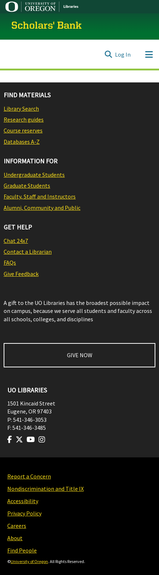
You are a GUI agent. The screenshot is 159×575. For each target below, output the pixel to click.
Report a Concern (29, 476)
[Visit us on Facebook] (9, 440)
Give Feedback (21, 273)
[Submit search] (108, 54)
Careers (16, 525)
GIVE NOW (79, 355)
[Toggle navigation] (149, 54)
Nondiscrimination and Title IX (45, 488)
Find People (22, 550)
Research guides (24, 119)
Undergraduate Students (34, 174)
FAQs (10, 262)
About (15, 538)
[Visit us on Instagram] (42, 440)
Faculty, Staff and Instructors (40, 196)
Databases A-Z (22, 141)
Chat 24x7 (16, 240)
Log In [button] (123, 54)
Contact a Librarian (28, 251)
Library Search (21, 108)
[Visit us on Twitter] (19, 440)
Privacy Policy (24, 513)
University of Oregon (29, 561)
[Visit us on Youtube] (31, 440)
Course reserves (23, 130)
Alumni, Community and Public (42, 207)
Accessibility (22, 501)
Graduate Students (27, 185)
